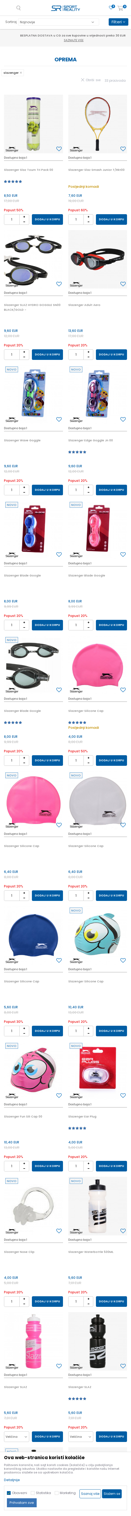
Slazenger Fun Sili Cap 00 (23, 1116)
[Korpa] (120, 8)
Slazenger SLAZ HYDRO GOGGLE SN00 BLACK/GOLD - (32, 307)
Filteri (118, 22)
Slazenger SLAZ (15, 1387)
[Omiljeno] (111, 8)
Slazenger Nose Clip (19, 1252)
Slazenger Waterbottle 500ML (90, 1252)
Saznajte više (66, 40)
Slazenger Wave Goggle (22, 440)
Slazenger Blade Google (22, 575)
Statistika (43, 1493)
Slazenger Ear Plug (82, 1116)
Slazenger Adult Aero (84, 305)
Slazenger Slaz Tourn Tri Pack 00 (28, 170)
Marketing (68, 1493)
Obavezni (19, 1493)
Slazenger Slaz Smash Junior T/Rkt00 (96, 170)
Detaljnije (12, 1479)
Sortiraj (11, 22)
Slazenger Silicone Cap (86, 711)
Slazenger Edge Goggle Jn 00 (90, 440)
